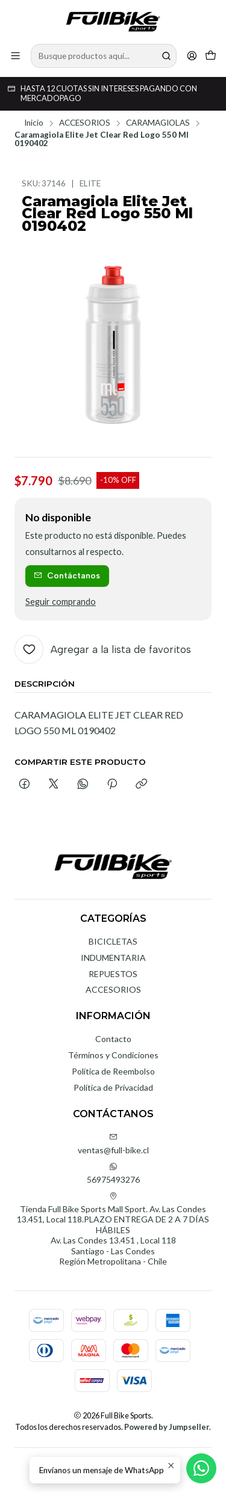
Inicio (33, 123)
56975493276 (113, 1173)
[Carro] (210, 55)
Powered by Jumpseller (166, 1427)
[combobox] (104, 56)
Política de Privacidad (113, 1087)
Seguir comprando (60, 602)
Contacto (113, 1039)
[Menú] (15, 55)
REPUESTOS (113, 974)
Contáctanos (67, 575)
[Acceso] (192, 55)
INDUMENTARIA (113, 957)
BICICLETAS (113, 941)
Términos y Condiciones (113, 1055)
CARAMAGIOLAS (158, 123)
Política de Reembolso (113, 1071)
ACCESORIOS (84, 123)
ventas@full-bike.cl (113, 1144)
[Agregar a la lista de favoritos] (102, 649)
